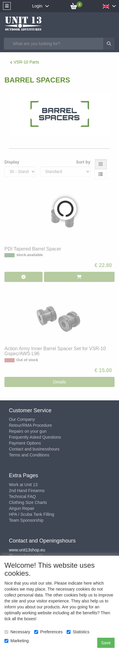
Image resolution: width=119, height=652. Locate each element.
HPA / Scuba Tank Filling (31, 514)
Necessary (17, 631)
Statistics (78, 631)
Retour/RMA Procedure (30, 425)
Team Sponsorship (26, 520)
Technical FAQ (22, 496)
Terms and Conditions (29, 455)
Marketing (16, 640)
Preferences (48, 631)
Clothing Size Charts (28, 502)
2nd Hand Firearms (27, 490)
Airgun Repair (22, 508)
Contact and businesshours (34, 449)
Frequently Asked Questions (35, 437)
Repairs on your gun (27, 431)
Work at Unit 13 (23, 484)
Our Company (22, 419)
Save (106, 642)
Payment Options (25, 443)
